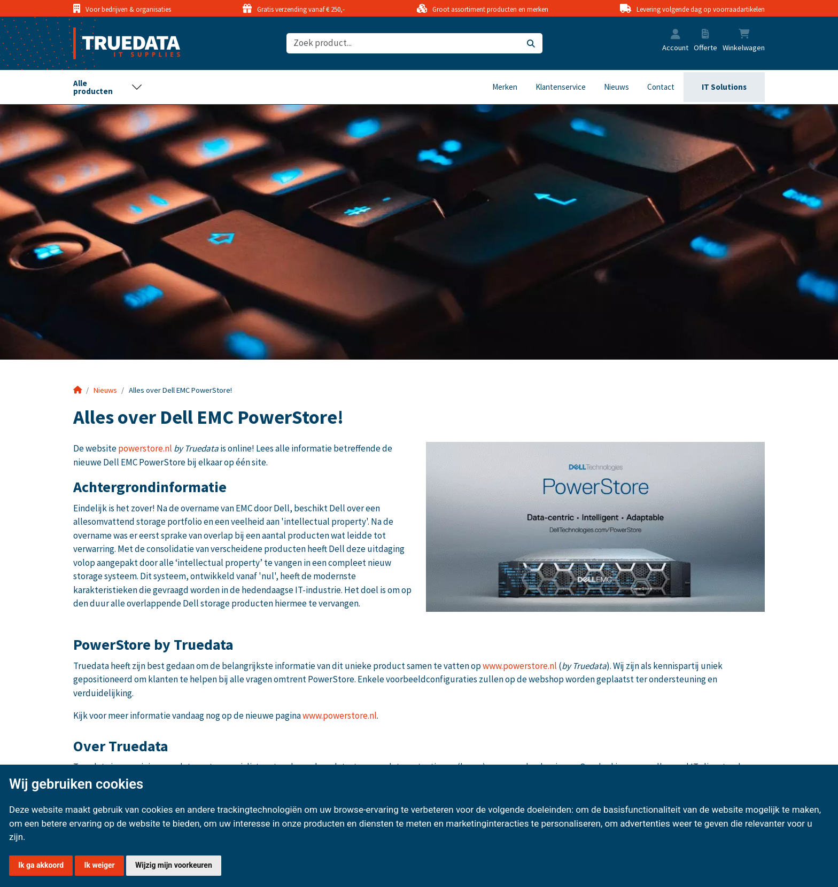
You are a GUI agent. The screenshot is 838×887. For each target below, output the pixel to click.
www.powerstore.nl (520, 666)
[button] (675, 35)
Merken (504, 87)
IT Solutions (724, 87)
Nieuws (616, 87)
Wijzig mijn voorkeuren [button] (173, 865)
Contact (660, 87)
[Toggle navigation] (108, 87)
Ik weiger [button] (99, 865)
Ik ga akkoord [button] (41, 865)
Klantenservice (561, 87)
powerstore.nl (145, 448)
